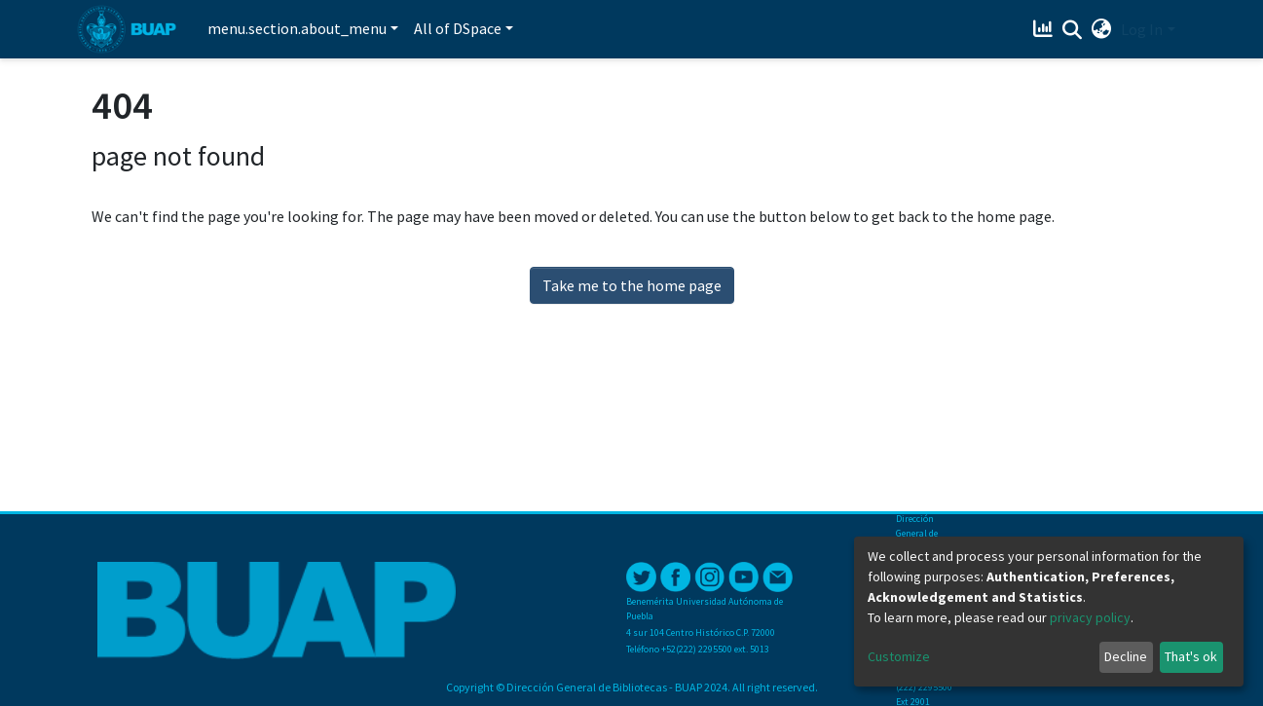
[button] (1101, 29)
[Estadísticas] (1044, 29)
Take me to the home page (632, 285)
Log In (1142, 29)
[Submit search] (1072, 30)
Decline (1125, 656)
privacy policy (1090, 617)
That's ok (1191, 656)
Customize (899, 656)
